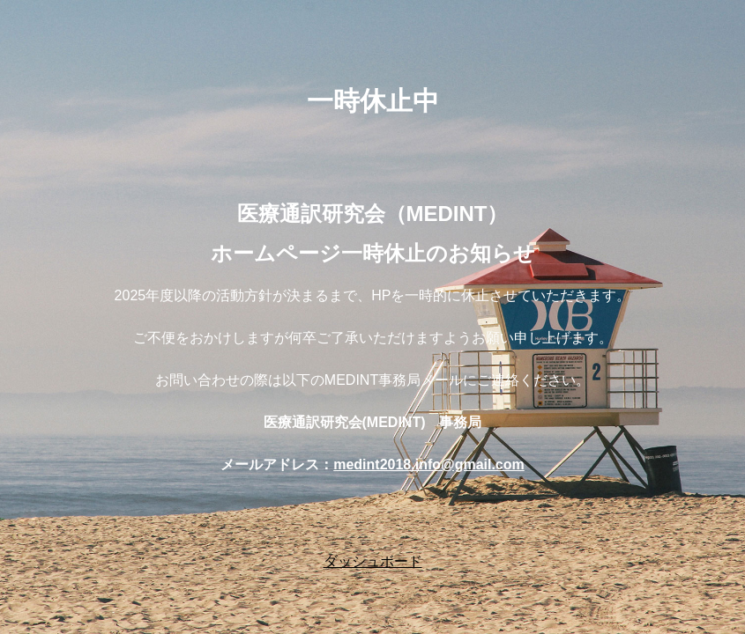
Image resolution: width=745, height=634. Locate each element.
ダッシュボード (373, 561)
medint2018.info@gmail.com (429, 464)
